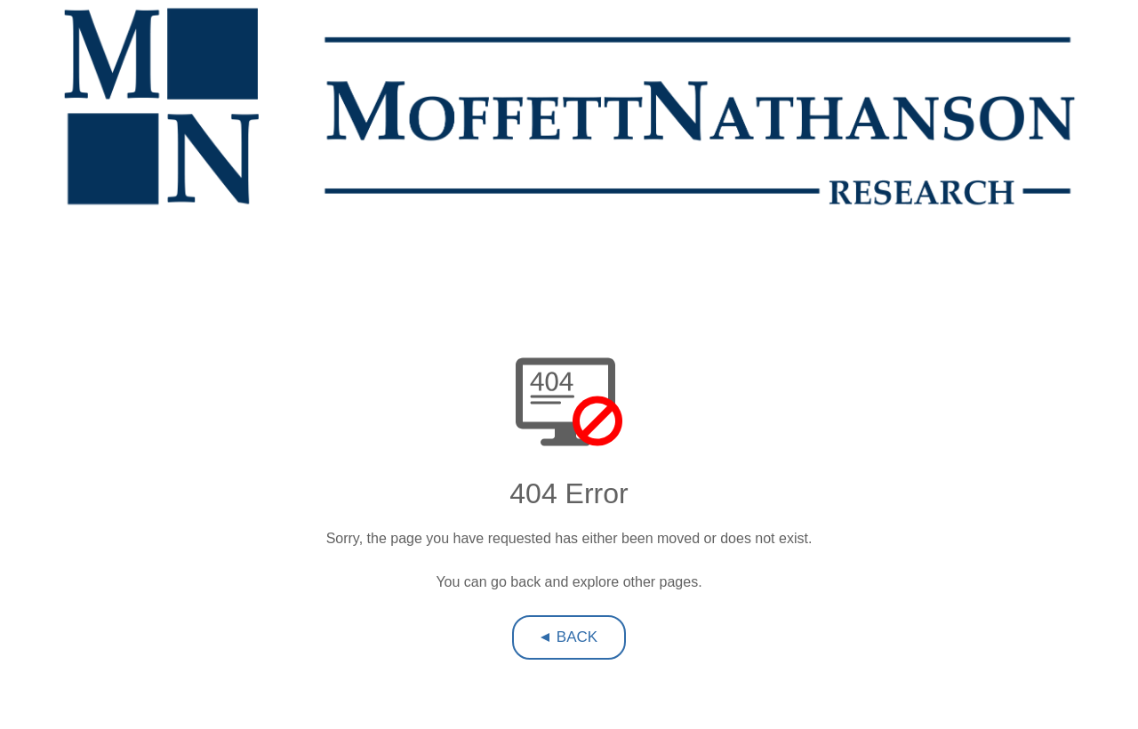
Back (577, 637)
